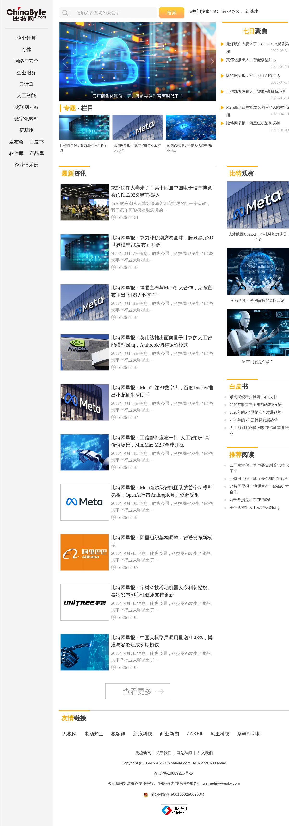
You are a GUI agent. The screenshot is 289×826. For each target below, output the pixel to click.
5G (26, 107)
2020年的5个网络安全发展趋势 (256, 412)
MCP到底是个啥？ (257, 362)
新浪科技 (142, 733)
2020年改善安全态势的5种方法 (256, 405)
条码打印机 (249, 733)
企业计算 (26, 38)
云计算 (26, 84)
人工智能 (26, 95)
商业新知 (169, 733)
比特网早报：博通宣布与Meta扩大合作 (137, 148)
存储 (26, 49)
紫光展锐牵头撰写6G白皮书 (253, 397)
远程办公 (231, 11)
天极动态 (143, 753)
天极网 (69, 733)
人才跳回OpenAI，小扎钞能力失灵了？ (257, 236)
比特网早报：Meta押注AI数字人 (253, 76)
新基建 (26, 130)
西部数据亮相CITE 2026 (250, 500)
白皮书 (36, 141)
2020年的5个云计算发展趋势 (254, 420)
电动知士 (94, 733)
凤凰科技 (220, 733)
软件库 (16, 153)
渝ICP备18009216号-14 (174, 773)
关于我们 (163, 753)
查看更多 (137, 691)
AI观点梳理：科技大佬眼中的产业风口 (190, 148)
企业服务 (26, 72)
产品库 (36, 153)
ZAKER (195, 733)
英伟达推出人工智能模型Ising (251, 60)
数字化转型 (26, 118)
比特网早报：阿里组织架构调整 (253, 123)
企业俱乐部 (26, 165)
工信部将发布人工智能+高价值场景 (256, 91)
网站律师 (184, 753)
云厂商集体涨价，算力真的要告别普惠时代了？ (137, 96)
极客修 (118, 733)
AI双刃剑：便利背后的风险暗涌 (258, 300)
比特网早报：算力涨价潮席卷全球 (83, 148)
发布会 (16, 141)
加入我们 (205, 753)
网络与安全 (26, 61)
